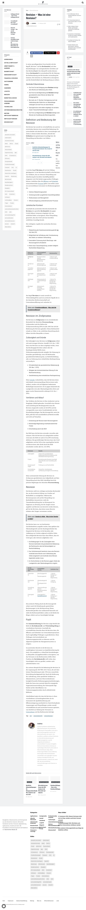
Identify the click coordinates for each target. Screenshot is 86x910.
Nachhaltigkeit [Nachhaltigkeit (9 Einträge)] (9, 182)
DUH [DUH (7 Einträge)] (6, 155)
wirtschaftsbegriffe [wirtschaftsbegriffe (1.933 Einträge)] (10, 215)
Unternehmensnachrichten (13, 110)
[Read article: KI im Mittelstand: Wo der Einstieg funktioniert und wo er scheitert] (70, 112)
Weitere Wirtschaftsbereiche (11, 114)
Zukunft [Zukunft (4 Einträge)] (13, 224)
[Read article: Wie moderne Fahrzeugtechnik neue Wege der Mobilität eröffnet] (70, 104)
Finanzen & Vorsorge (11, 78)
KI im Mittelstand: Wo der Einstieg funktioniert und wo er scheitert (74, 15)
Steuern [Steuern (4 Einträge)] (16, 200)
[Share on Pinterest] (58, 52)
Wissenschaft (8, 122)
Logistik (7, 91)
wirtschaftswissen (48, 716)
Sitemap (32, 900)
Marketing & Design (10, 98)
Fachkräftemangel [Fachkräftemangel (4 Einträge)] (9, 164)
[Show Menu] (3, 2)
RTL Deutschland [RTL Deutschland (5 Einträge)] (9, 191)
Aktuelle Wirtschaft (11, 62)
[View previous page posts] (38, 163)
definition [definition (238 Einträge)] (7, 146)
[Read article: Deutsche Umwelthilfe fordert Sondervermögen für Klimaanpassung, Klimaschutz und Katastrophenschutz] (7, 39)
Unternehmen (30, 712)
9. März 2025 (35, 152)
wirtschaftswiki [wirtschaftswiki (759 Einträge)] (9, 218)
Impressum (10, 900)
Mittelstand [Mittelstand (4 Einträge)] (8, 179)
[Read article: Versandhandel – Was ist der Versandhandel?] (7, 22)
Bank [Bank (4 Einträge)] (6, 143)
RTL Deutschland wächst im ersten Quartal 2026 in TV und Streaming (74, 22)
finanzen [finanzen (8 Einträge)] (7, 167)
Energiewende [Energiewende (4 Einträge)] (8, 161)
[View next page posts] (41, 163)
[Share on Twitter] (50, 52)
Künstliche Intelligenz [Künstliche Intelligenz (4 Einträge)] (10, 173)
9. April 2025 (53, 791)
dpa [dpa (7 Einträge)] (16, 152)
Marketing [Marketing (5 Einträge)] (13, 176)
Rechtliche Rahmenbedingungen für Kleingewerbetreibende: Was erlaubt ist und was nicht (42, 148)
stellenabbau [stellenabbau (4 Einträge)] (8, 200)
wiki (31, 716)
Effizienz (46, 181)
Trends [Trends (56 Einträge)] (12, 203)
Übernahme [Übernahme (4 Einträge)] (8, 226)
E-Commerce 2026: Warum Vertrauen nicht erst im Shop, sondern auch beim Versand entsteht (70, 818)
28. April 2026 (76, 77)
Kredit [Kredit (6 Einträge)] (14, 170)
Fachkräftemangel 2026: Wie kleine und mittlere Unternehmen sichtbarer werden (77, 96)
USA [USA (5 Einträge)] (6, 212)
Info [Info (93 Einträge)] (13, 167)
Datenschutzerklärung (21, 900)
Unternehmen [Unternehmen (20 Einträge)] (8, 206)
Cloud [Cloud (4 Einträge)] (16, 143)
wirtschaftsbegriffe (38, 716)
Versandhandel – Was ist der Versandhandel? (14, 22)
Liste (57, 900)
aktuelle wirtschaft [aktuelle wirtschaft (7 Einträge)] (10, 134)
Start (27, 10)
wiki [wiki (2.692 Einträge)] (10, 212)
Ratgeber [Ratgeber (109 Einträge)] (7, 188)
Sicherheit (55, 181)
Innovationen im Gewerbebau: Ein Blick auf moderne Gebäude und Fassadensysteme (74, 35)
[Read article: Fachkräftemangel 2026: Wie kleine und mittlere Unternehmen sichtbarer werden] (70, 94)
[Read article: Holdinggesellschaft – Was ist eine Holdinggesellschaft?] (7, 15)
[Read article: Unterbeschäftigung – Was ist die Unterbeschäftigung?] (55, 780)
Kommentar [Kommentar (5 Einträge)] (8, 170)
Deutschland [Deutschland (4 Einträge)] (8, 149)
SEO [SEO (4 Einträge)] (6, 194)
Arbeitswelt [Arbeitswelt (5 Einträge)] (8, 137)
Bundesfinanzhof (42, 596)
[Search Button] (83, 2)
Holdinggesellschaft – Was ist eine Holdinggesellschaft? (15, 15)
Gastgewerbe (8, 81)
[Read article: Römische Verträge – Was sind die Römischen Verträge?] (7, 29)
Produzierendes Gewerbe (9, 102)
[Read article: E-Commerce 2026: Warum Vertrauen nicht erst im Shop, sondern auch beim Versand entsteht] (74, 64)
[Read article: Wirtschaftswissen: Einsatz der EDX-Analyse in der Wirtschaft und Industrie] (29, 157)
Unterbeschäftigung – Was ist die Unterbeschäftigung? (55, 787)
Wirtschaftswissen (34, 10)
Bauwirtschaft (9, 71)
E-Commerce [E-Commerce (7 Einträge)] (12, 155)
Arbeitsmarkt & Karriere (9, 67)
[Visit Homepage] (43, 2)
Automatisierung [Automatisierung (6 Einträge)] (9, 140)
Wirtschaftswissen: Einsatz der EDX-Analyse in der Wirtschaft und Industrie (43, 789)
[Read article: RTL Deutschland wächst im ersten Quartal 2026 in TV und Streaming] (70, 121)
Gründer (32, 380)
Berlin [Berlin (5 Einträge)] (11, 143)
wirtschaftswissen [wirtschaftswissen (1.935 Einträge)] (9, 221)
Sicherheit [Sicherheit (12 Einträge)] (12, 194)
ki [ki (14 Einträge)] (16, 167)
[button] (4, 906)
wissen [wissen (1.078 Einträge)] (7, 224)
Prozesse (41, 183)
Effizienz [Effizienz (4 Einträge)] (7, 158)
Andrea (34, 23)
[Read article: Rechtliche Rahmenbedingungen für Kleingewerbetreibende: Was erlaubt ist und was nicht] (29, 148)
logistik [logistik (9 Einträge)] (7, 176)
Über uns (39, 900)
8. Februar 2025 (42, 23)
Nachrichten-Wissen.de (11, 829)
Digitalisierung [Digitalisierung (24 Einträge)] (9, 152)
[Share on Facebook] (36, 52)
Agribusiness (8, 59)
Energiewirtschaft (10, 74)
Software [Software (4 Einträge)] (7, 197)
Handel (6, 84)
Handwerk (7, 88)
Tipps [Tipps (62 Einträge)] (6, 203)
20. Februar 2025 (36, 159)
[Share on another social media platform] (31, 56)
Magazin (29, 782)
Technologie (8, 106)
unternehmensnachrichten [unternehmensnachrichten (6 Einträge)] (11, 209)
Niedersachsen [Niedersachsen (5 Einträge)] (9, 185)
